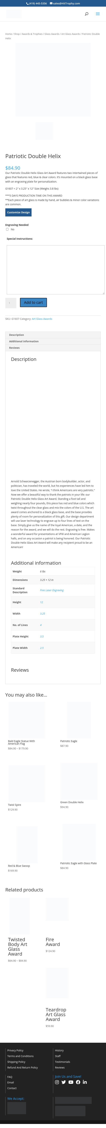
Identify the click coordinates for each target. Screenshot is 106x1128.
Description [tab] (16, 335)
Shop (17, 34)
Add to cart (33, 302)
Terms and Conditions (20, 1056)
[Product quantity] (10, 303)
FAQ (9, 1077)
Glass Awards (52, 34)
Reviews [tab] (14, 347)
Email (10, 1082)
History (59, 1050)
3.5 (42, 636)
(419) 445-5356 (38, 3)
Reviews (60, 1067)
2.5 (42, 648)
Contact (12, 1088)
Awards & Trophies (32, 34)
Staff (58, 1056)
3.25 (42, 613)
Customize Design (18, 212)
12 (41, 602)
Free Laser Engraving (52, 590)
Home (8, 34)
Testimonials (62, 1062)
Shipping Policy (16, 1062)
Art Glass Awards (70, 34)
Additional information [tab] (24, 341)
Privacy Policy (15, 1050)
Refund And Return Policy (22, 1067)
